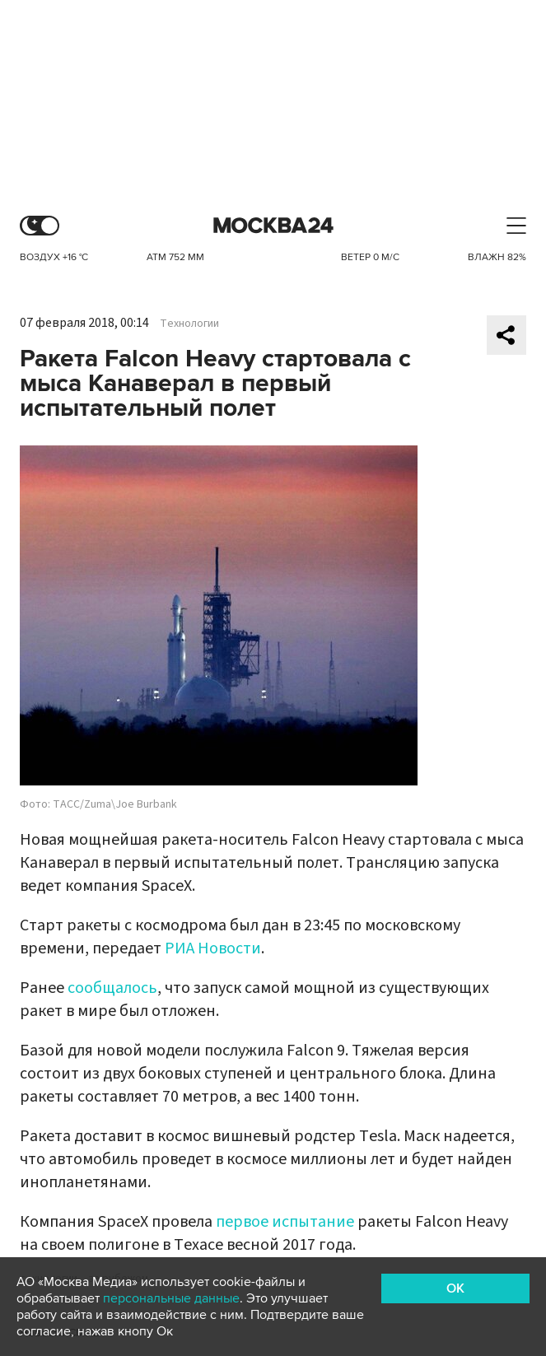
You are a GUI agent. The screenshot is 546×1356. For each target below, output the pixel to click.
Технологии (189, 323)
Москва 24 (273, 226)
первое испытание (285, 1221)
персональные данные (171, 1298)
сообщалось (112, 988)
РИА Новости (213, 948)
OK (455, 1288)
